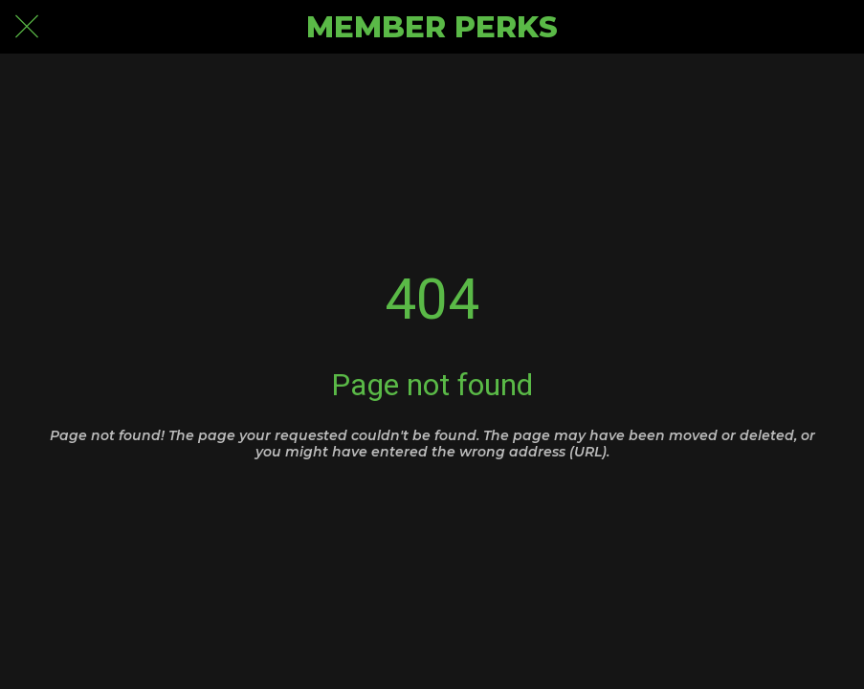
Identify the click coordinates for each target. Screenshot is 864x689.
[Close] (26, 26)
